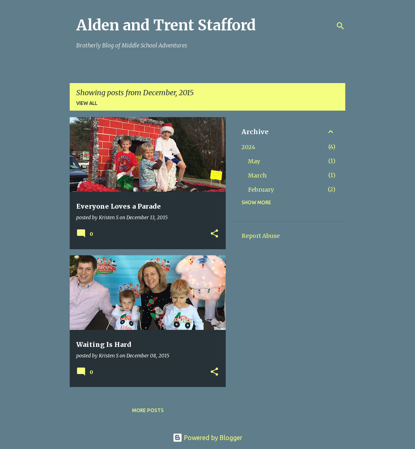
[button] (214, 234)
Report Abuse (261, 235)
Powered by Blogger (207, 437)
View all (86, 103)
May (254, 161)
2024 (248, 147)
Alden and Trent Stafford (166, 25)
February (261, 189)
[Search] (340, 26)
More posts (148, 410)
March (257, 175)
